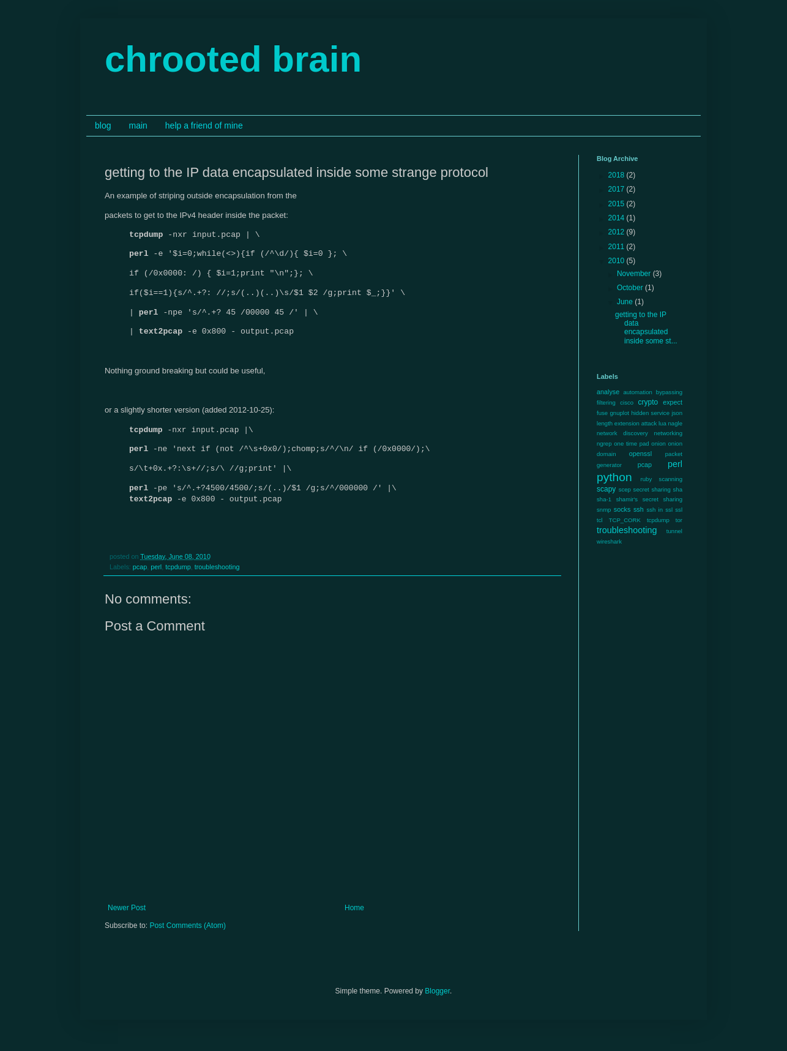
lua (662, 423)
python (614, 477)
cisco (626, 402)
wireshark (609, 541)
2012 (617, 232)
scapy (606, 489)
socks (622, 509)
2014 (617, 218)
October (631, 287)
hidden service (650, 413)
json (676, 413)
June (626, 301)
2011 (617, 246)
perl (156, 573)
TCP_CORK (625, 520)
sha (677, 489)
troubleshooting (217, 573)
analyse (608, 391)
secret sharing (652, 489)
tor (679, 520)
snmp (604, 509)
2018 (617, 175)
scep (625, 489)
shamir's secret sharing (649, 499)
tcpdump (177, 573)
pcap (140, 573)
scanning (670, 479)
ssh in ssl (659, 509)
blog (103, 125)
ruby (646, 479)
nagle (675, 423)
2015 (617, 204)
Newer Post (127, 914)
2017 (617, 189)
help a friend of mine (204, 125)
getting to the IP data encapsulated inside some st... (646, 327)
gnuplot (619, 413)
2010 (617, 260)
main (138, 125)
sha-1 (604, 499)
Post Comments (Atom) (187, 931)
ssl (678, 509)
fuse (602, 413)
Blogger (437, 997)
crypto (648, 402)
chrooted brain (233, 59)
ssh (638, 509)
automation (637, 392)
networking (668, 433)
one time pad (631, 443)
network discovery (622, 433)
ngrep (604, 443)
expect (672, 402)
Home (354, 914)
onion (658, 443)
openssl (640, 453)
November (635, 273)
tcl (600, 520)
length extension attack (627, 423)
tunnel (674, 531)
